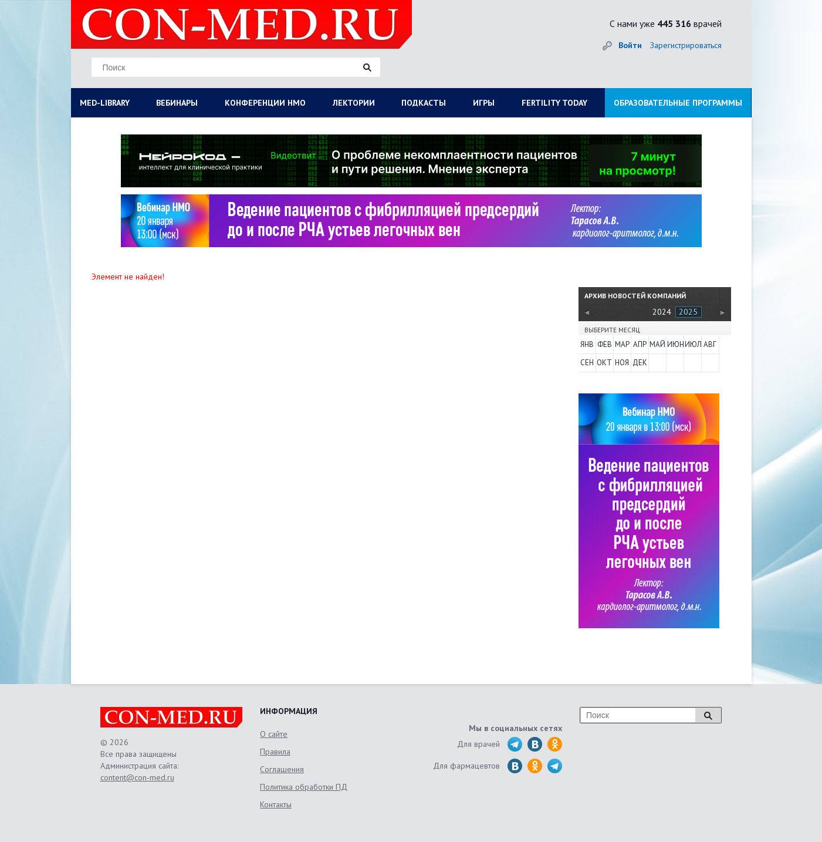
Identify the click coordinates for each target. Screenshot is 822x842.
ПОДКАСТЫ (423, 102)
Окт (604, 363)
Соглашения (282, 769)
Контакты (276, 804)
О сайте (273, 734)
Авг (709, 344)
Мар (622, 344)
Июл (692, 344)
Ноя (622, 363)
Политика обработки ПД (303, 787)
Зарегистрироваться (686, 45)
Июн (674, 344)
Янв (587, 344)
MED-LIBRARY (105, 102)
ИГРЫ (484, 102)
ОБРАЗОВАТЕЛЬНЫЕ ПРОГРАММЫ (678, 102)
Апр (640, 344)
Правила (275, 751)
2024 (661, 312)
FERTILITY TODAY (554, 102)
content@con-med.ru (137, 777)
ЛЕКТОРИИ (354, 102)
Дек (639, 363)
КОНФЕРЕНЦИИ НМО (265, 102)
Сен (587, 363)
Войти (630, 45)
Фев (604, 344)
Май (657, 344)
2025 (688, 312)
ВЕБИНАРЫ (177, 102)
